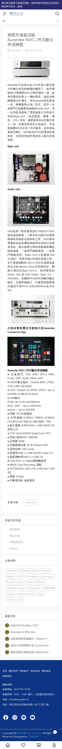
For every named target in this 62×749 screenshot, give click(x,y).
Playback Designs (16, 588)
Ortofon (10, 599)
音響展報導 (16, 542)
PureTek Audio (14, 582)
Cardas (10, 593)
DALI (20, 576)
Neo (41, 593)
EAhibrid (40, 582)
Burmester (48, 576)
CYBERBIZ (33, 736)
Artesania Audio (27, 593)
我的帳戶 (24, 671)
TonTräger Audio (28, 570)
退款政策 (35, 671)
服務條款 (7, 676)
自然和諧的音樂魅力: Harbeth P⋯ (27, 639)
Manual (13, 548)
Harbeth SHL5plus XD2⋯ (22, 625)
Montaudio (35, 588)
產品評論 (14, 535)
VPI (20, 599)
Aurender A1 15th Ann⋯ (21, 632)
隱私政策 (46, 671)
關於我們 (13, 671)
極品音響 (49, 588)
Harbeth (10, 570)
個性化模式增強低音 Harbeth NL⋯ (28, 652)
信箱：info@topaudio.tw (15, 699)
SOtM (29, 582)
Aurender (30, 502)
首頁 (4, 671)
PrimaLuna (32, 576)
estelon (10, 576)
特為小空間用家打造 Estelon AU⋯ (28, 645)
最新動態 (14, 529)
